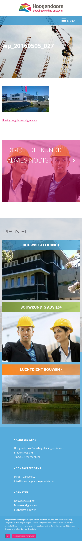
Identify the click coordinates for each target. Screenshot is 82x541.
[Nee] (78, 528)
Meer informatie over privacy (24, 536)
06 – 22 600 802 (26, 476)
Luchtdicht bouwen (40, 369)
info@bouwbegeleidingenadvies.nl (34, 481)
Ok (8, 536)
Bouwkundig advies (40, 307)
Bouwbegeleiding (40, 244)
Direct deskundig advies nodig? (35, 155)
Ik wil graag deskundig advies (19, 120)
